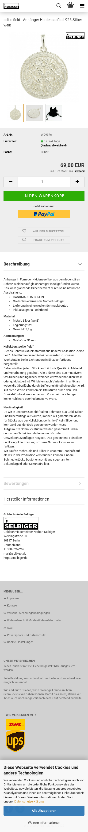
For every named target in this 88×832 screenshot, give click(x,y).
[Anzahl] (44, 182)
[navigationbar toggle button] (82, 6)
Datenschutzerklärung (29, 801)
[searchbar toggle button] (59, 6)
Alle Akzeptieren (44, 811)
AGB (9, 627)
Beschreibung (17, 264)
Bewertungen (16, 483)
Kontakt (12, 605)
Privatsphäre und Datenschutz (26, 635)
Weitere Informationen (44, 823)
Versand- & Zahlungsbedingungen (28, 613)
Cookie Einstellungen (20, 642)
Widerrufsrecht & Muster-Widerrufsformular (34, 620)
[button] (11, 182)
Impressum (14, 598)
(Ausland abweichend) (54, 145)
